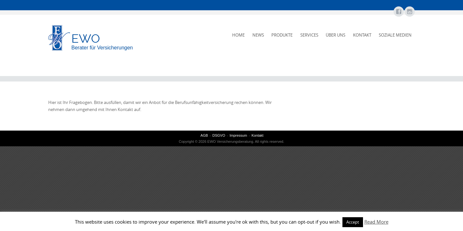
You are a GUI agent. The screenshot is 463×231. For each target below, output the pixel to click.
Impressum (238, 135)
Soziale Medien (395, 35)
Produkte (282, 35)
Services (309, 35)
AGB (204, 135)
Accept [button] (352, 222)
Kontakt (362, 35)
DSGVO (219, 135)
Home (238, 35)
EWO (85, 38)
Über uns (335, 35)
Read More (376, 221)
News (258, 35)
